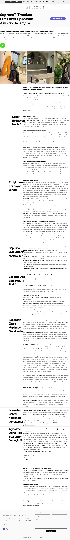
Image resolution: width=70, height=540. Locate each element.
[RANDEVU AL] (58, 18)
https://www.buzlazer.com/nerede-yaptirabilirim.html (37, 285)
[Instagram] (7, 529)
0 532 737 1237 (6, 524)
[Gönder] (51, 531)
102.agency (43, 537)
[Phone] (2, 45)
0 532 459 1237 (6, 526)
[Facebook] (4, 529)
